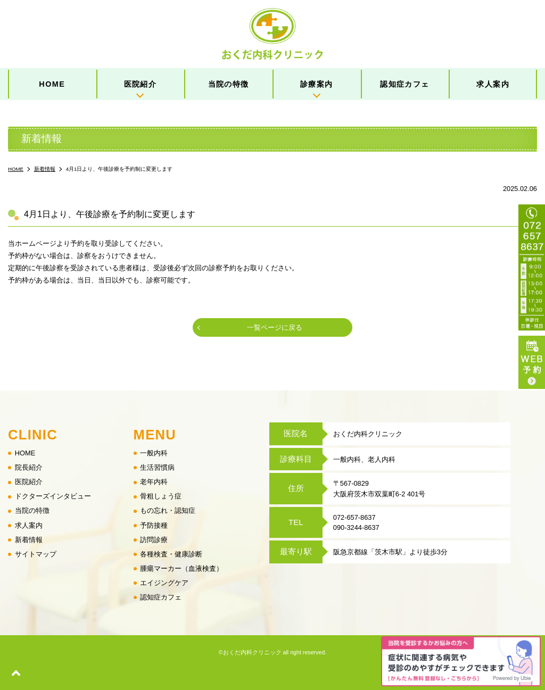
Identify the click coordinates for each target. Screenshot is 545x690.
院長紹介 (29, 468)
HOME (52, 84)
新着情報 (29, 540)
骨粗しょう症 (160, 497)
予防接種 (154, 525)
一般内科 (154, 454)
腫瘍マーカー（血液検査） (181, 568)
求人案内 (492, 84)
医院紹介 (140, 84)
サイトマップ (35, 554)
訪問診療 (154, 540)
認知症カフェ (405, 84)
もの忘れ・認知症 (167, 511)
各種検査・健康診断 (171, 554)
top (16, 674)
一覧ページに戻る (274, 327)
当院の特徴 (228, 84)
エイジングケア (164, 583)
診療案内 (316, 84)
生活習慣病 (157, 468)
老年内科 (154, 482)
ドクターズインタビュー (53, 497)
